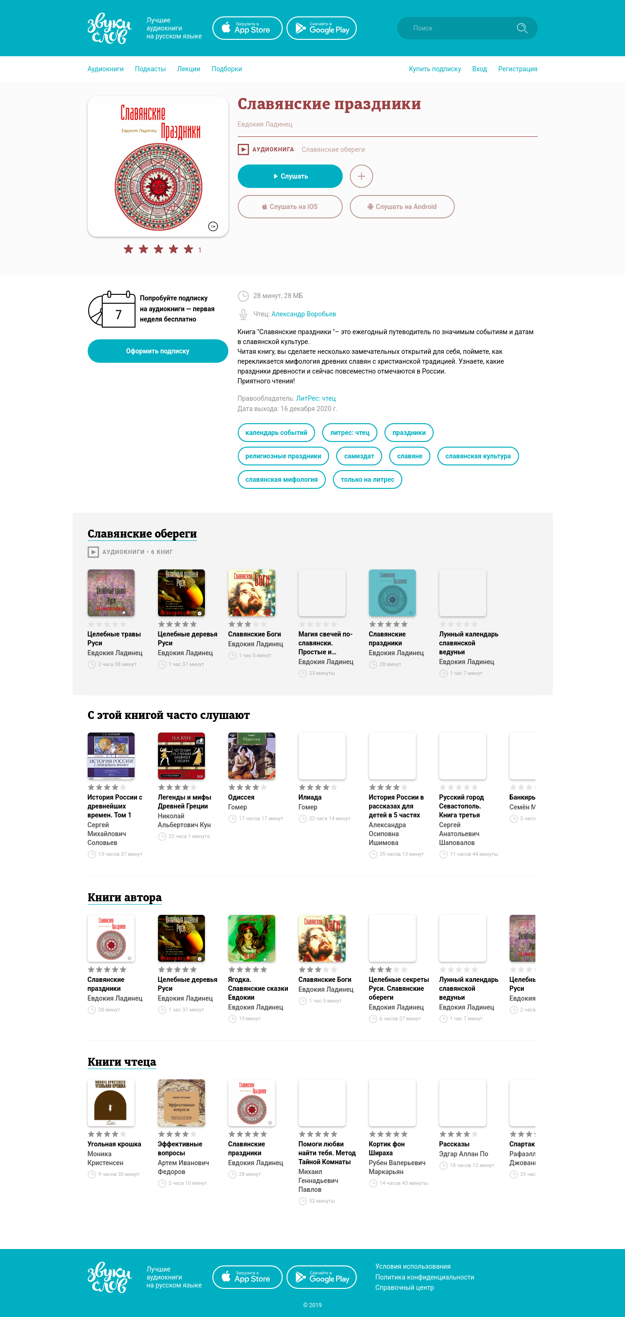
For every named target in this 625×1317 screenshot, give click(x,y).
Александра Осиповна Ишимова (387, 833)
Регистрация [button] (518, 69)
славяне (409, 456)
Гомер (237, 807)
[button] (106, 69)
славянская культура (478, 456)
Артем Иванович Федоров (183, 1167)
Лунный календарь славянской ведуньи (469, 643)
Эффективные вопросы (180, 1148)
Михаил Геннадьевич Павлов (319, 1180)
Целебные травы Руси (114, 638)
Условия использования (413, 1266)
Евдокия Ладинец (115, 653)
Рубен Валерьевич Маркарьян (397, 1167)
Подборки (226, 69)
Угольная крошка (115, 1144)
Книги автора (125, 898)
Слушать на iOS (289, 206)
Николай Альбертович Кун (184, 820)
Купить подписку (435, 69)
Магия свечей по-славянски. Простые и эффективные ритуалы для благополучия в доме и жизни (326, 643)
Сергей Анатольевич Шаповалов (459, 833)
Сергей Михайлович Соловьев (107, 833)
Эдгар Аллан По (464, 1154)
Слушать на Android (402, 206)
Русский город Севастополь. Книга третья (461, 806)
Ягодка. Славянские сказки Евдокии (258, 988)
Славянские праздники (387, 638)
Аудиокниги (106, 69)
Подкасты (150, 69)
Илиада (310, 797)
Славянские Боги (254, 634)
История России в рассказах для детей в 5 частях (396, 806)
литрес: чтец (349, 432)
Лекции (188, 69)
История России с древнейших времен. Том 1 (115, 806)
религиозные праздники (284, 456)
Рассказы (454, 1144)
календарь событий (277, 432)
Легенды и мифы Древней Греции (184, 801)
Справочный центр (405, 1287)
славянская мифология (282, 479)
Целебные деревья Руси (188, 638)
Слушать (290, 176)
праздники (409, 432)
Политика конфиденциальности (425, 1277)
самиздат (359, 456)
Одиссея (241, 797)
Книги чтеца (122, 1063)
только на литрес (367, 479)
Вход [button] (479, 69)
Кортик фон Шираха (387, 1148)
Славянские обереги (333, 149)
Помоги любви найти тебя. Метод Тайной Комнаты (327, 1153)
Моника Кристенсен (106, 1158)
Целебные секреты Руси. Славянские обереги (399, 988)
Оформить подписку (157, 351)
